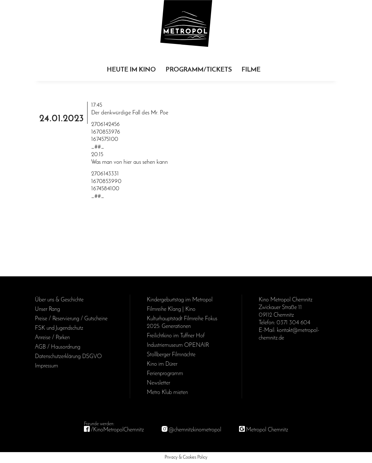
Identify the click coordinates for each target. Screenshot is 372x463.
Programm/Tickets (199, 69)
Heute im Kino (131, 69)
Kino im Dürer (162, 364)
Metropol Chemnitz (267, 430)
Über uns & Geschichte (59, 300)
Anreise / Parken (52, 338)
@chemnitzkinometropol (195, 430)
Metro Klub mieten (167, 392)
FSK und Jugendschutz (59, 328)
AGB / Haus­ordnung (57, 347)
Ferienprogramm (165, 374)
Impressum (46, 366)
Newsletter (158, 383)
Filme (251, 69)
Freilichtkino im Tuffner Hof (176, 336)
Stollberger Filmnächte (171, 355)
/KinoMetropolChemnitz (117, 430)
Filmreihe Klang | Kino (171, 309)
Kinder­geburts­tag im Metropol (180, 300)
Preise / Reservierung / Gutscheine (71, 319)
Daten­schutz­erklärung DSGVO (68, 357)
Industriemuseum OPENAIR (178, 345)
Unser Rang (47, 309)
